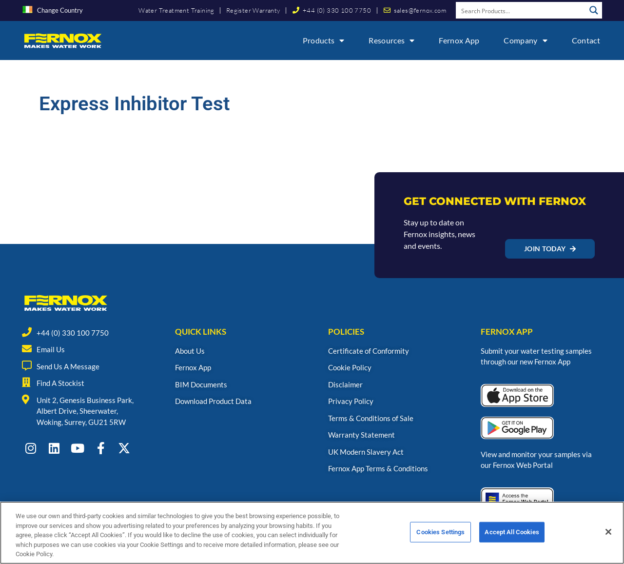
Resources (391, 40)
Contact (586, 40)
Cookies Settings (440, 536)
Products (324, 40)
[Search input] (521, 10)
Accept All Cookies (512, 536)
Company (525, 40)
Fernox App (459, 40)
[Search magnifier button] (593, 10)
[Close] (608, 536)
